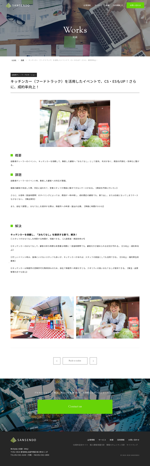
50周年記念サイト (80, 445)
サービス (98, 5)
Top (144, 421)
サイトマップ (132, 445)
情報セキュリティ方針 (115, 445)
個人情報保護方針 (97, 445)
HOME (14, 60)
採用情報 (118, 5)
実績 (107, 5)
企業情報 (87, 5)
